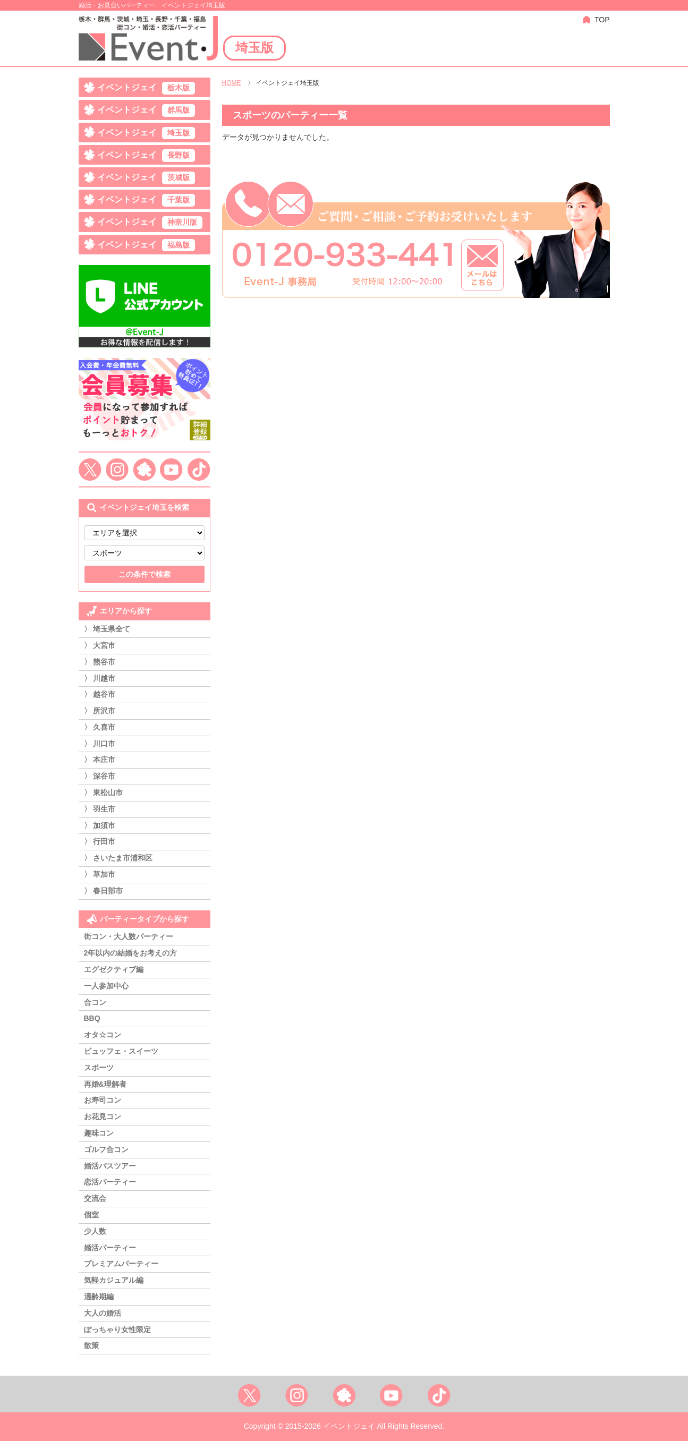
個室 (91, 1214)
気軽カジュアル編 (113, 1280)
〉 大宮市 (100, 645)
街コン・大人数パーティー (128, 936)
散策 (91, 1345)
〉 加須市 (100, 825)
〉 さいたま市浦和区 (118, 858)
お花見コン (102, 1116)
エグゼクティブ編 (113, 969)
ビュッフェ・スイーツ (121, 1051)
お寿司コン (102, 1100)
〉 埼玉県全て (107, 629)
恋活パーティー (110, 1182)
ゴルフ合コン (106, 1149)
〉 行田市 (100, 841)
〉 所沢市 (100, 710)
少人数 (95, 1231)
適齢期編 (99, 1296)
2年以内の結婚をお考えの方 (130, 953)
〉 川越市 (100, 678)
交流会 (95, 1198)
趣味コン (99, 1133)
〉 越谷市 (100, 694)
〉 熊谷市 (100, 662)
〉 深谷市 (100, 776)
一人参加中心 (106, 986)
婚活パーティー (110, 1247)
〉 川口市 (100, 743)
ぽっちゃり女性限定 (117, 1329)
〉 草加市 (100, 874)
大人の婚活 (102, 1313)
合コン (95, 1002)
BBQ (92, 1018)
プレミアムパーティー (121, 1263)
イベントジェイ (146, 88)
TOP (602, 19)
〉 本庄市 (100, 759)
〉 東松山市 (103, 792)
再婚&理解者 (105, 1084)
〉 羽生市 (100, 809)
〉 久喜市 (100, 727)
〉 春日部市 (103, 890)
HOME (231, 83)
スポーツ (99, 1067)
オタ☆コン (102, 1034)
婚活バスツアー (110, 1166)
